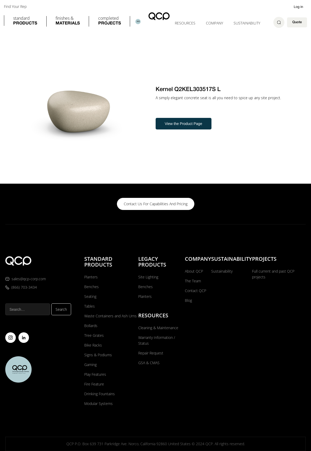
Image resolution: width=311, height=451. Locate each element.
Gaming (90, 364)
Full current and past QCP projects (273, 274)
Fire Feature (94, 384)
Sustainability (247, 23)
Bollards (90, 325)
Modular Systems (98, 403)
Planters (91, 276)
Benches (91, 286)
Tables (89, 306)
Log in (298, 7)
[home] (159, 16)
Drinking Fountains (99, 393)
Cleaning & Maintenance (158, 327)
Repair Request (150, 352)
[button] (25, 21)
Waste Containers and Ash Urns (110, 315)
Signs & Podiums (98, 354)
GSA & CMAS (149, 362)
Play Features (95, 374)
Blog (188, 300)
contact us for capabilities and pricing (155, 203)
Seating (90, 296)
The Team (193, 280)
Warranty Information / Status (156, 340)
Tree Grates (94, 335)
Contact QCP (195, 290)
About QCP (194, 271)
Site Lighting (148, 276)
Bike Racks (93, 345)
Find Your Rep (15, 6)
